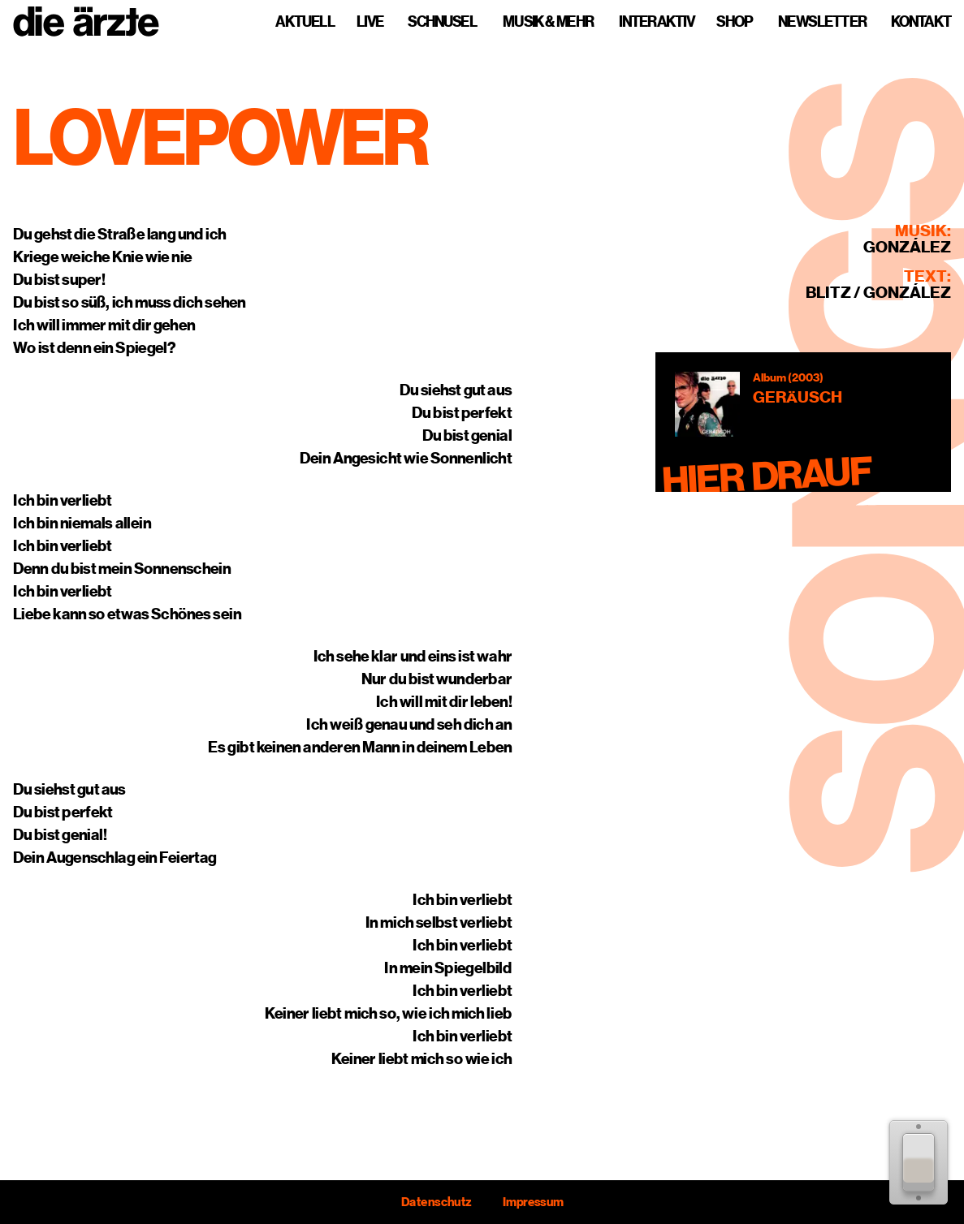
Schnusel (442, 21)
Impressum (532, 1202)
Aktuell (305, 21)
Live (370, 21)
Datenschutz (436, 1202)
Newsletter (822, 21)
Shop (734, 21)
